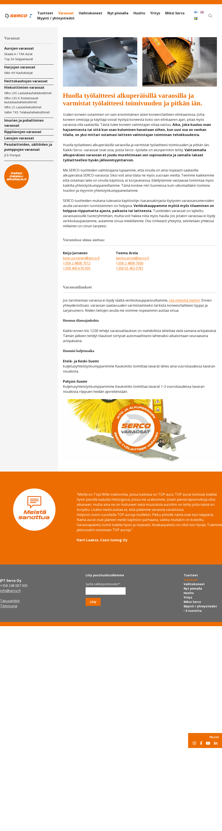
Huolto (139, 13)
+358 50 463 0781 (129, 268)
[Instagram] (194, 743)
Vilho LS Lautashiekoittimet (23, 107)
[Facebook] (201, 743)
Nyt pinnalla (117, 13)
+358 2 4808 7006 (129, 263)
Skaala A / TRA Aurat (18, 54)
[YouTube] (208, 743)
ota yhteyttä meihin (184, 300)
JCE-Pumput (12, 155)
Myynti (214, 737)
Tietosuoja (8, 606)
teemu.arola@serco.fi (132, 258)
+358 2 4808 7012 (76, 263)
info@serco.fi (10, 590)
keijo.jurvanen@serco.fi (81, 258)
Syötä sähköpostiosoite (103, 584)
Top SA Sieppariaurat (18, 59)
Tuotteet (45, 13)
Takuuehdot (10, 600)
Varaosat (66, 13)
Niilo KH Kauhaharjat (18, 73)
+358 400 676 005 (76, 268)
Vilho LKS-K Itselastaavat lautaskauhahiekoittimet (21, 100)
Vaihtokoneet (90, 13)
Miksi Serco (175, 13)
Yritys (155, 13)
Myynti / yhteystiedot (56, 18)
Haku (212, 11)
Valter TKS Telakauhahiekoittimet (27, 112)
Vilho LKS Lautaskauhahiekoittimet (28, 93)
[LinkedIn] (215, 743)
